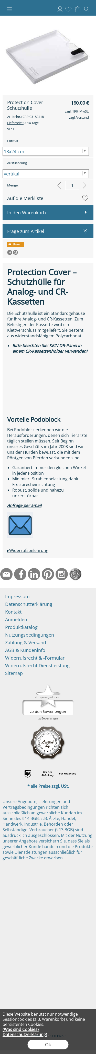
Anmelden (60, 9)
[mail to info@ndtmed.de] (6, 574)
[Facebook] (20, 574)
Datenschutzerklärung (28, 604)
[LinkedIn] (34, 574)
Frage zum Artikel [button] (25, 231)
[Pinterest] (47, 574)
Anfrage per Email (24, 505)
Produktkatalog (21, 627)
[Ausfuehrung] (46, 174)
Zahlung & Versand (25, 642)
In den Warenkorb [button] (26, 212)
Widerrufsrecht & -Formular (35, 658)
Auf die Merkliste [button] (25, 198)
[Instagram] (61, 574)
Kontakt (13, 612)
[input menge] (72, 185)
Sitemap (14, 673)
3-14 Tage (23, 122)
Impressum (17, 596)
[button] (9, 9)
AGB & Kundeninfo (25, 650)
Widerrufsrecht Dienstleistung (37, 665)
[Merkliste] (68, 9)
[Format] (46, 151)
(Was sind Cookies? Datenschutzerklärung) (25, 1032)
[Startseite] (75, 574)
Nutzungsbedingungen (29, 635)
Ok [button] (48, 1044)
